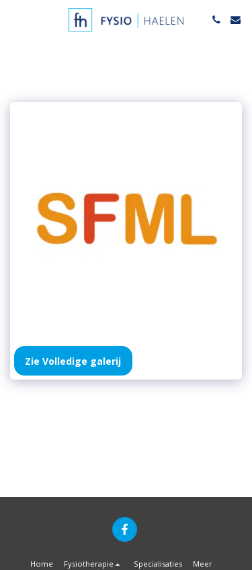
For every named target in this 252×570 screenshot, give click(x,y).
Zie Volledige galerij (73, 361)
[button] (14, 19)
